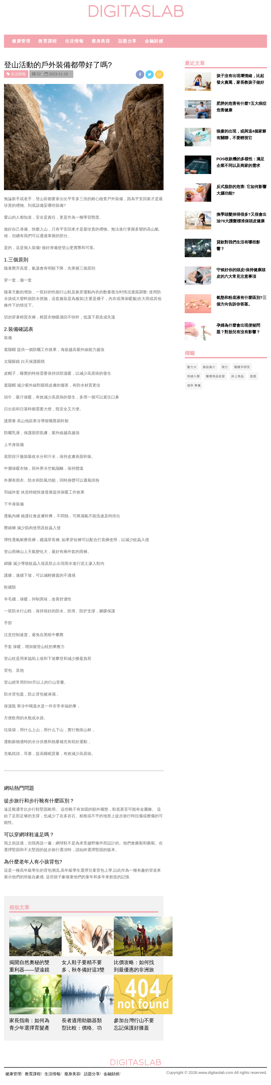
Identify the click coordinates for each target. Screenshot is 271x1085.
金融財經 (154, 41)
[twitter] (150, 74)
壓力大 (192, 367)
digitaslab (135, 11)
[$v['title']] (198, 81)
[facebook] (140, 74)
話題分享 (127, 41)
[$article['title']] (31, 936)
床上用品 (237, 376)
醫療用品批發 (215, 376)
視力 (225, 367)
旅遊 (253, 376)
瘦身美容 (101, 41)
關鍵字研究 (242, 367)
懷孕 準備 (194, 385)
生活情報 (74, 41)
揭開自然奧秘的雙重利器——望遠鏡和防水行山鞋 (29, 970)
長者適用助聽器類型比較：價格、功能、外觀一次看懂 (82, 1028)
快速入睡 (193, 376)
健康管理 (21, 41)
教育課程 (47, 41)
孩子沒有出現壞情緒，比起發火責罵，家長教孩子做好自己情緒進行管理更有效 (240, 82)
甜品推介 (209, 367)
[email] (159, 74)
